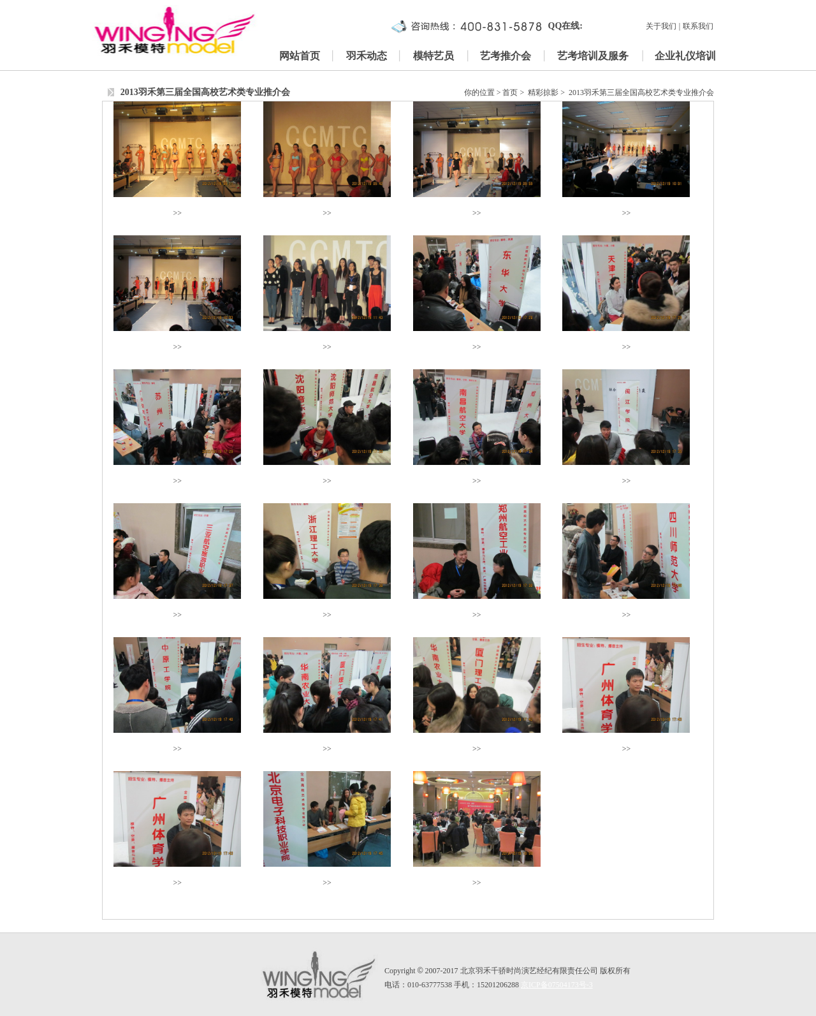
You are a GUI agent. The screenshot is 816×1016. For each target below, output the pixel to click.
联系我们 (698, 26)
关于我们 (661, 26)
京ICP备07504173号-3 (557, 984)
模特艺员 (433, 55)
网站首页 (299, 55)
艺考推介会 (505, 55)
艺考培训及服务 (593, 55)
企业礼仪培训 (685, 55)
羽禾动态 (366, 55)
